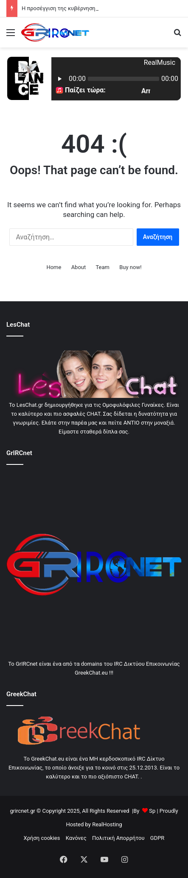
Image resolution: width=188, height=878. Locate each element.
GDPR (157, 838)
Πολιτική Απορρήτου (118, 838)
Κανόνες (76, 838)
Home (53, 267)
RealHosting (107, 824)
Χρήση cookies (42, 838)
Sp (152, 811)
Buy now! (130, 267)
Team (102, 267)
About (78, 267)
